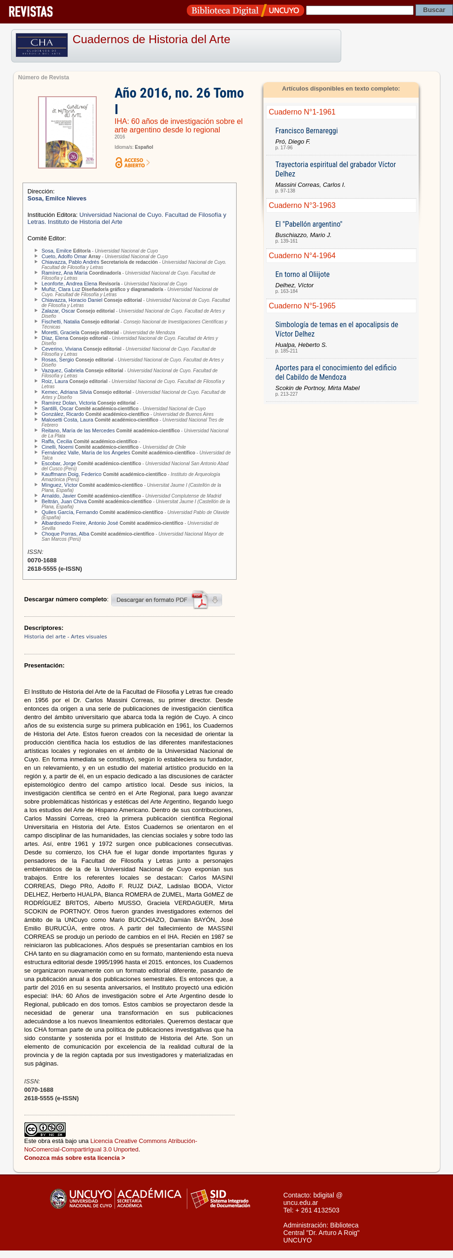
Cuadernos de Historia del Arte (151, 39)
